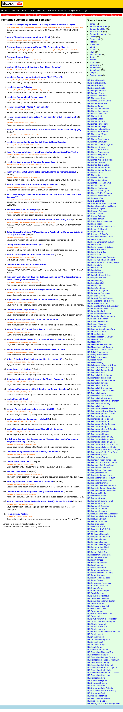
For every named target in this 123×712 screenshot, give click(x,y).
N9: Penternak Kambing (98, 506)
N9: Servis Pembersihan (98, 598)
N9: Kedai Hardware (96, 249)
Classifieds (14, 10)
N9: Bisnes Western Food (98, 195)
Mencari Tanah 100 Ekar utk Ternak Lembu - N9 (28, 329)
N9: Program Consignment (99, 554)
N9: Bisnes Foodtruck (97, 121)
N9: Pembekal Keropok (97, 385)
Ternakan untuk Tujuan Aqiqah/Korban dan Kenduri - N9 (32, 319)
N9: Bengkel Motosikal (97, 90)
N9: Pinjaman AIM (95, 531)
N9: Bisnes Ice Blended (97, 131)
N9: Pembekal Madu (96, 393)
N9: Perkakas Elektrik (97, 526)
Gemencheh (95, 39)
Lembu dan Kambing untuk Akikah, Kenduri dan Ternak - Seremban (37, 389)
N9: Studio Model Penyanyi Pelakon (103, 631)
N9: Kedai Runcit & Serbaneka (101, 259)
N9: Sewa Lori (93, 616)
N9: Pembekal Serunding (98, 403)
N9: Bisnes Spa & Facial (98, 177)
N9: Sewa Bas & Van (96, 608)
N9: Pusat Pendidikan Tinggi (100, 572)
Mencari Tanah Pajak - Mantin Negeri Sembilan (28, 106)
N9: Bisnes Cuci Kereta (97, 111)
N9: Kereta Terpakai (96, 272)
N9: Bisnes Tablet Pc (96, 185)
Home (4, 10)
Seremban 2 (95, 70)
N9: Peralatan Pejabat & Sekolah (102, 516)
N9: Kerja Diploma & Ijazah (99, 275)
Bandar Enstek (96, 31)
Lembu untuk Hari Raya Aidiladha (22, 309)
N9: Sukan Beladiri (95, 636)
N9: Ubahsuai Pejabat (97, 680)
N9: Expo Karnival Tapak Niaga (101, 205)
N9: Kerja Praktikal (95, 282)
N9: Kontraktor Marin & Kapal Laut (103, 305)
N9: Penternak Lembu (97, 508)
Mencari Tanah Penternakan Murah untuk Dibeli (28, 37)
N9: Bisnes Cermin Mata (98, 108)
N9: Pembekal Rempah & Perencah (103, 400)
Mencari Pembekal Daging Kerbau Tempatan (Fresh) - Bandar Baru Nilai (39, 501)
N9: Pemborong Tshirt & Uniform (102, 452)
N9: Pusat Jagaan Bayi (97, 562)
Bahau (92, 23)
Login (85, 10)
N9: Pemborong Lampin (98, 431)
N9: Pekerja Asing (95, 362)
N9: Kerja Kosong (95, 280)
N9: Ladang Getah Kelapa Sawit (101, 329)
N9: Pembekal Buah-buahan (100, 375)
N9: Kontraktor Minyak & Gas (100, 308)
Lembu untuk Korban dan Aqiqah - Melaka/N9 (28, 419)
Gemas (93, 36)
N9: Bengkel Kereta (96, 87)
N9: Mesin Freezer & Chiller (99, 336)
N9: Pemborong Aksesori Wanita (101, 411)
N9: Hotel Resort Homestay (99, 221)
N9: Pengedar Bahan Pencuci (100, 475)
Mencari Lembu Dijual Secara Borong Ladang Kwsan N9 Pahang (36, 339)
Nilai (92, 52)
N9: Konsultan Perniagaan (99, 293)
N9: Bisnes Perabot (95, 157)
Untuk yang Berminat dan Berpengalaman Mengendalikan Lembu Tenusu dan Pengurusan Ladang (42, 440)
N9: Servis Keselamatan (98, 595)
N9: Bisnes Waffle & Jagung (99, 193)
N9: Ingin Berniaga (95, 231)
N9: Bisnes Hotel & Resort (99, 129)
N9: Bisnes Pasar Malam (98, 149)
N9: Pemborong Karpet (97, 426)
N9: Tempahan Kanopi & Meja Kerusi (104, 659)
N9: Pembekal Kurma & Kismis (101, 390)
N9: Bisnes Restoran (96, 162)
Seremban (94, 67)
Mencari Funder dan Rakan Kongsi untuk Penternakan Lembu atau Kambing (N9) (44, 129)
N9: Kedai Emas (94, 244)
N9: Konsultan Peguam (97, 290)
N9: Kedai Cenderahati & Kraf (100, 241)
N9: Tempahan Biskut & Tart (100, 652)
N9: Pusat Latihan (95, 565)
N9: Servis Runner (95, 603)
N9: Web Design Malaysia (98, 698)
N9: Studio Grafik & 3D (97, 626)
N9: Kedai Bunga (95, 239)
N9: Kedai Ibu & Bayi (96, 252)
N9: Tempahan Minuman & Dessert (103, 672)
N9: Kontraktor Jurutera (97, 303)
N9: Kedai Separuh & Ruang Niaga (103, 262)
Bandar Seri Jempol (98, 34)
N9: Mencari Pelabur (96, 331)
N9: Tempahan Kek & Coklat (100, 665)
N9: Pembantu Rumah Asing (100, 367)
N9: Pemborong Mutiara (98, 434)
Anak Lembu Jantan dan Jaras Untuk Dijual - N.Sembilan (32, 289)
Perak (49, 14)
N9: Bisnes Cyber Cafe (97, 113)
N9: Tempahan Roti (96, 677)
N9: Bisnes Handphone (97, 123)
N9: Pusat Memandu (96, 567)
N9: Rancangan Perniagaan (99, 583)
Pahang (93, 14)
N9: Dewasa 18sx (95, 198)
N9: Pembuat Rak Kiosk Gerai (100, 465)
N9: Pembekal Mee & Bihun (100, 395)
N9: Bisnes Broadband (97, 103)
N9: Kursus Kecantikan (97, 321)
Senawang (94, 64)
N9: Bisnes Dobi (94, 116)
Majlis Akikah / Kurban (17, 513)
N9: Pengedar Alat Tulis (97, 472)
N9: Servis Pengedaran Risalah (101, 600)
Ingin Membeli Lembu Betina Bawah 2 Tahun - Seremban (32, 299)
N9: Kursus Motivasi (96, 326)
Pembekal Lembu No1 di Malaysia (22, 209)
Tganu (104, 14)
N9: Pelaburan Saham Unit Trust (101, 365)
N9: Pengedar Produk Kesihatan (101, 490)
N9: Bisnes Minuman (96, 147)
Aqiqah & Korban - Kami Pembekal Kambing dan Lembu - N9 (34, 359)
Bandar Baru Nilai (98, 29)
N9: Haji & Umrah (95, 213)
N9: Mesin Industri (95, 339)
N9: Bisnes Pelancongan (98, 152)
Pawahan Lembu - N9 (16, 471)
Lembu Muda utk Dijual (17, 399)
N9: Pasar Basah (94, 359)
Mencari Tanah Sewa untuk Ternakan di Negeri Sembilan (32, 184)
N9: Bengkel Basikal (96, 82)
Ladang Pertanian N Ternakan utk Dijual (25, 244)
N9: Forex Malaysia (96, 208)
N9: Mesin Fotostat (96, 334)
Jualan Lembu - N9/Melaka (19, 369)
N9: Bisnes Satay (94, 172)
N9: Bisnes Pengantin (97, 154)
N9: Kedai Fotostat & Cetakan (100, 247)
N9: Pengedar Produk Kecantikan (102, 488)
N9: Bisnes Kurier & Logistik (100, 144)
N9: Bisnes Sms (94, 175)
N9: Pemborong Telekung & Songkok (104, 449)
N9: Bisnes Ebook (95, 118)
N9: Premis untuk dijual (98, 547)
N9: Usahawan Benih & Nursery (101, 690)
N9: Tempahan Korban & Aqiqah (102, 667)
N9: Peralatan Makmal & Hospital (102, 513)
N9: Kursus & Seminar (97, 318)
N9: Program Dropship (97, 557)
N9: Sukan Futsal (95, 641)
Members (62, 10)
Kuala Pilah (95, 44)
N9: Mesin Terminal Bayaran (100, 347)
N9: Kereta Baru (94, 270)
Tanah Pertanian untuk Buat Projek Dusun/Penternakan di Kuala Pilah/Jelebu (42, 151)
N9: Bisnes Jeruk (94, 136)
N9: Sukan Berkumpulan (98, 639)
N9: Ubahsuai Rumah (97, 683)
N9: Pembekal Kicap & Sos (99, 388)
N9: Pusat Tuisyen (95, 580)
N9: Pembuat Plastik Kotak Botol (102, 462)
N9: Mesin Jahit (94, 341)
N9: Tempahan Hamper (97, 654)
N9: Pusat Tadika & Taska (98, 577)
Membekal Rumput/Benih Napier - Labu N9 (26, 97)
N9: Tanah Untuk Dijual (97, 649)
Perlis (17, 14)
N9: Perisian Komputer (97, 521)
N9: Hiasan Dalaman (96, 216)
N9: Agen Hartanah (96, 80)
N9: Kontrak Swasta (96, 295)
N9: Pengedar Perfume (97, 482)
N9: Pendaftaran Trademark (99, 470)
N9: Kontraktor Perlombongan (101, 316)
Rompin (93, 62)
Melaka (71, 14)
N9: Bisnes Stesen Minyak (99, 182)
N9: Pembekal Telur (96, 406)
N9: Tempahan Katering (98, 662)
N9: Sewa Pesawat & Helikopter (101, 618)
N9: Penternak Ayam (96, 498)
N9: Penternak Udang (97, 511)
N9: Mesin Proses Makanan (99, 344)
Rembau (93, 59)
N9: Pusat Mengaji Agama (99, 570)
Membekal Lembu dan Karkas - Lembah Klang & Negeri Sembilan (37, 142)
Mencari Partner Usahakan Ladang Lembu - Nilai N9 (30, 409)
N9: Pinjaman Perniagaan (98, 544)
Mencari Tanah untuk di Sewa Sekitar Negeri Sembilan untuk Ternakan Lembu (42, 116)
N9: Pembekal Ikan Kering (99, 377)
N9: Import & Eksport (97, 229)
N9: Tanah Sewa (94, 647)
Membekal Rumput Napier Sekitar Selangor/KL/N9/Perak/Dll (35, 77)
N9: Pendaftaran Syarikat (98, 467)
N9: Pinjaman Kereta (96, 539)
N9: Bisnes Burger (95, 106)
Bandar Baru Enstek (98, 26)
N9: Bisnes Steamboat (97, 180)
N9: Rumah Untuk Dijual (98, 590)
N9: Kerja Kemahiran (96, 277)
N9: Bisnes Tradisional (97, 188)
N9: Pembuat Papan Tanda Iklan (101, 459)
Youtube (52, 10)
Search (25, 10)
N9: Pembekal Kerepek (97, 382)
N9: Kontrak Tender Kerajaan (100, 298)
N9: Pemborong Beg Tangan (100, 418)
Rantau (93, 57)
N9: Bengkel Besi (95, 85)
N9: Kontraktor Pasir (96, 311)
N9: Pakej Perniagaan (97, 357)
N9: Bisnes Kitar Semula (98, 139)
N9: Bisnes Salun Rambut (99, 167)
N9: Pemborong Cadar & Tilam (101, 423)
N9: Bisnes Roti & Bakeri (98, 164)
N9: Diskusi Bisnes (95, 200)
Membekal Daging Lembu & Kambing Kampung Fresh (31, 162)
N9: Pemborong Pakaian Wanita (101, 447)
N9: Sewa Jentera (95, 611)
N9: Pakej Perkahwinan (97, 354)
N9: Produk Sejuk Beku (97, 552)
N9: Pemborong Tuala (97, 454)
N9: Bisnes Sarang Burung (99, 170)
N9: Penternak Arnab (96, 495)
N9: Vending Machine (97, 695)
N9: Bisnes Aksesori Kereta (99, 100)
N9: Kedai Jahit (94, 254)
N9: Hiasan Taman (95, 218)
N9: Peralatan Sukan (96, 518)
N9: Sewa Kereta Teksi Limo (99, 613)
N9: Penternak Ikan (96, 503)
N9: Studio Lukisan (96, 629)
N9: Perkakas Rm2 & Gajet (99, 529)
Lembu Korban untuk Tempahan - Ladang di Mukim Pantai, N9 (35, 491)
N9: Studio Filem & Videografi (101, 621)
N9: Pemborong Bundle (98, 421)
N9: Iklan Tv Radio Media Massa (101, 226)
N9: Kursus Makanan (96, 324)
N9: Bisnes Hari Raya (96, 126)
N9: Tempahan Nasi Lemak (99, 675)
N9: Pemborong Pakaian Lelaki (101, 441)
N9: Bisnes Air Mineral (97, 95)
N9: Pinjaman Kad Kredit (98, 536)
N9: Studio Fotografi (96, 624)
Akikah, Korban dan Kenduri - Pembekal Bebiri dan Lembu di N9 (36, 349)
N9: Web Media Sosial (97, 700)
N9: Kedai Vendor (95, 267)
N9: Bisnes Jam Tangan (97, 134)
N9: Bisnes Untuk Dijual (98, 190)
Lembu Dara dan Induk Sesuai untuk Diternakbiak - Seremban (35, 429)
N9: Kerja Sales (94, 285)
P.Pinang (39, 14)
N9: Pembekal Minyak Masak (100, 398)
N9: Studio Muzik (95, 634)
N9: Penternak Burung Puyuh (100, 500)
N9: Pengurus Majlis (96, 493)
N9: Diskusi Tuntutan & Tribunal (102, 203)
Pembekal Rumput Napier (18, 57)
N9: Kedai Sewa (94, 264)
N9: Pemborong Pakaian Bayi (100, 436)
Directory (41, 10)
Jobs (33, 10)
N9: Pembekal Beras (96, 372)
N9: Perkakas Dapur (96, 523)
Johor (82, 14)
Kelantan (115, 14)
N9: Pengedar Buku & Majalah (101, 477)
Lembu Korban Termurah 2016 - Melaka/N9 (26, 264)
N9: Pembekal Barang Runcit (100, 370)
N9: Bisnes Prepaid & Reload (100, 159)
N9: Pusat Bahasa (95, 559)
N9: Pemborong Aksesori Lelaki (101, 408)
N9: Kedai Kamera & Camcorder (101, 257)
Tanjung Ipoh (96, 75)
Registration (74, 10)
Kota (92, 41)
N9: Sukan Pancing (96, 644)
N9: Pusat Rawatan (96, 575)
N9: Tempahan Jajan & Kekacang (102, 657)
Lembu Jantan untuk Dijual (19, 461)
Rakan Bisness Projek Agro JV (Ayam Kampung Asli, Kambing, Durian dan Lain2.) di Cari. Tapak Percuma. (45, 233)
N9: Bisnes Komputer (96, 141)
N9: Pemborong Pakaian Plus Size (102, 444)
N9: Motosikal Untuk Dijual (99, 349)
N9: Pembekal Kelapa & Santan (101, 380)
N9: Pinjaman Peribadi (97, 542)
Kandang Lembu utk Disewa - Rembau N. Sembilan (30, 481)
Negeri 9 (61, 14)
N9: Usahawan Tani (96, 693)
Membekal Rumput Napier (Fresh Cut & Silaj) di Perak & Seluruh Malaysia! (41, 24)
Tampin (93, 72)
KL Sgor (6, 14)
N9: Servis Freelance (96, 593)
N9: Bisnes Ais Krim (96, 98)
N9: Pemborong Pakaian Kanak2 (102, 439)
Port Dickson (95, 54)
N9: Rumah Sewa (95, 588)
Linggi (92, 46)
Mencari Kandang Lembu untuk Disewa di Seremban (31, 254)
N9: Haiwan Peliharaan (97, 211)
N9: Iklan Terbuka (95, 223)
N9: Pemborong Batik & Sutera (101, 413)
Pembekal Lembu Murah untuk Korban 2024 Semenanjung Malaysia (38, 47)
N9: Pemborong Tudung (98, 457)
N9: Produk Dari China (97, 549)
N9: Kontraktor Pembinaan (99, 313)
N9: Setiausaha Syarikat (98, 606)
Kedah (28, 14)
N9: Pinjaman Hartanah (98, 534)
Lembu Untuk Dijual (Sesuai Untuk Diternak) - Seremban (32, 451)
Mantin (93, 49)
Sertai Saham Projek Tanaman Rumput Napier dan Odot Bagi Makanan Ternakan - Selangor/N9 (44, 195)
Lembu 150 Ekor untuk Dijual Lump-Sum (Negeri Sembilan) (34, 67)
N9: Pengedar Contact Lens (99, 480)
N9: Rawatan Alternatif (97, 585)
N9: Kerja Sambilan (96, 288)
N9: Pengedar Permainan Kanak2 (102, 485)
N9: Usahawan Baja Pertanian (100, 688)
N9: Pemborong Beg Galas (99, 416)
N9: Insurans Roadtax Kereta (100, 236)
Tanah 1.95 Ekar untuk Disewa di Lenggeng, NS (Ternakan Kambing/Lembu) (41, 171)
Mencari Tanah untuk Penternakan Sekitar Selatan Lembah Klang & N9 (39, 219)
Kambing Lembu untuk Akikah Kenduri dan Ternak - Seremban (35, 379)
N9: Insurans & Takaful (97, 234)
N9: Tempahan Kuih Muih (99, 670)
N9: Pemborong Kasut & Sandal (102, 429)
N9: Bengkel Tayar (95, 93)
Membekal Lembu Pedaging (19, 87)
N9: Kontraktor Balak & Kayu (100, 300)
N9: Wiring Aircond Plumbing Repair (103, 703)
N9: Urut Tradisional (96, 685)
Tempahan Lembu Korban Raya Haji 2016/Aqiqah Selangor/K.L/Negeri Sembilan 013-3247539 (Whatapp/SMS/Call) (44, 278)
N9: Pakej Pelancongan (97, 352)
